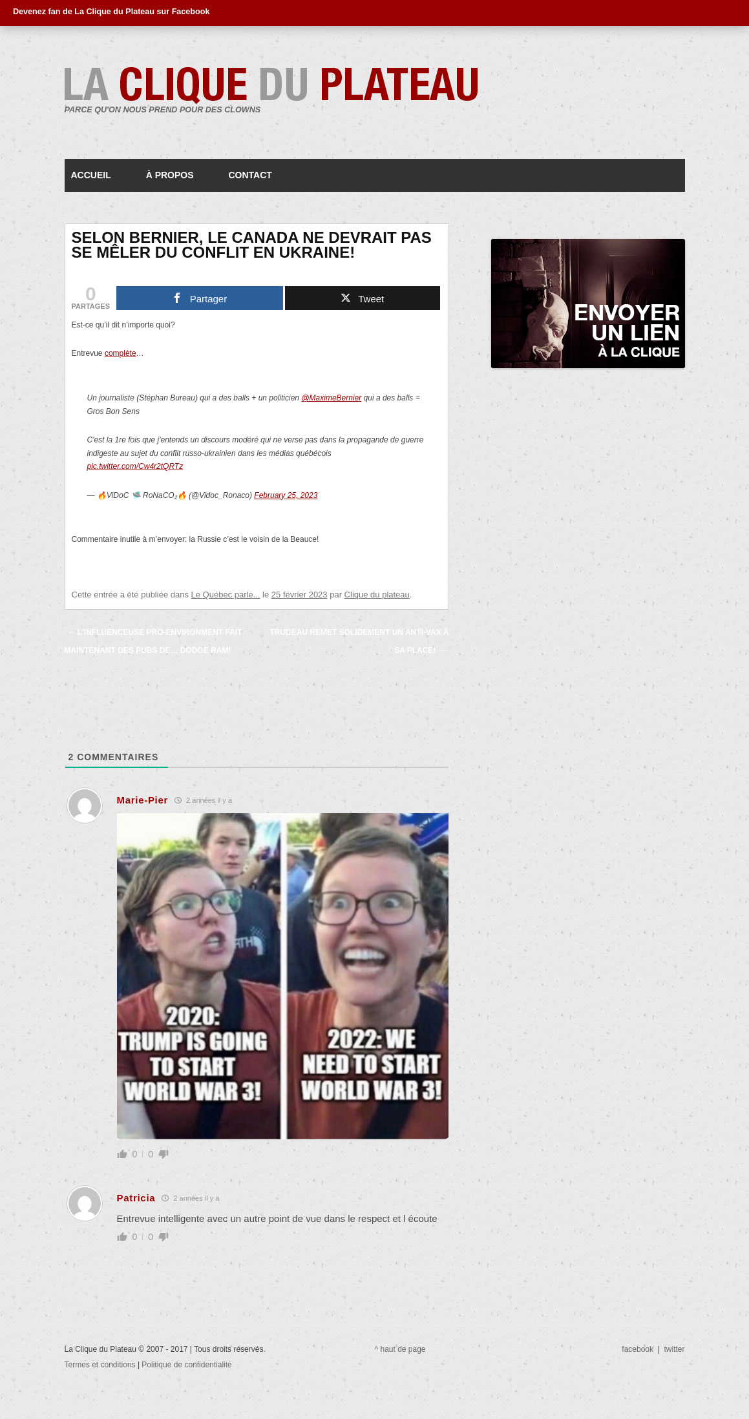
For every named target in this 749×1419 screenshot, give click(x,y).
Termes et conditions (101, 1364)
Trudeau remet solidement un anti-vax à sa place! (358, 641)
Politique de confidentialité (186, 1364)
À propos (170, 175)
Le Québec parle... (225, 594)
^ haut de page (400, 1349)
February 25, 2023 (285, 495)
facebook (637, 1349)
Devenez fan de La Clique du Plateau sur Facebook (111, 11)
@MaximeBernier (331, 397)
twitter (674, 1349)
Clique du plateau (377, 594)
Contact (249, 175)
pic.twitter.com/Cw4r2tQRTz (135, 466)
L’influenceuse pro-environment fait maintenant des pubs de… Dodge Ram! (153, 641)
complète (120, 353)
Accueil (91, 175)
